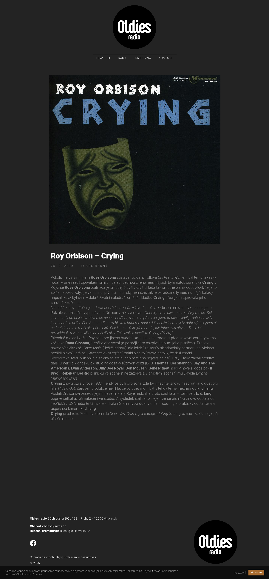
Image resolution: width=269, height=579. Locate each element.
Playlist (103, 58)
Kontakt (166, 58)
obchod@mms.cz (54, 526)
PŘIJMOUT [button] (256, 572)
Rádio (123, 58)
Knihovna (143, 58)
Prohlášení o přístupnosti (80, 557)
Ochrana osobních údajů (46, 557)
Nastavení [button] (240, 572)
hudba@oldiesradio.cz (75, 531)
